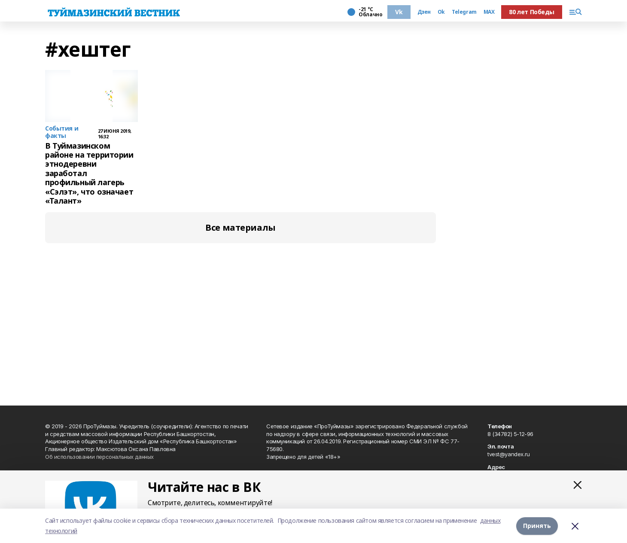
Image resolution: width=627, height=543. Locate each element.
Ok (441, 12)
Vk (398, 12)
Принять (537, 526)
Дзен (424, 12)
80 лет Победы (531, 12)
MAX (489, 12)
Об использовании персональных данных (99, 456)
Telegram (464, 12)
